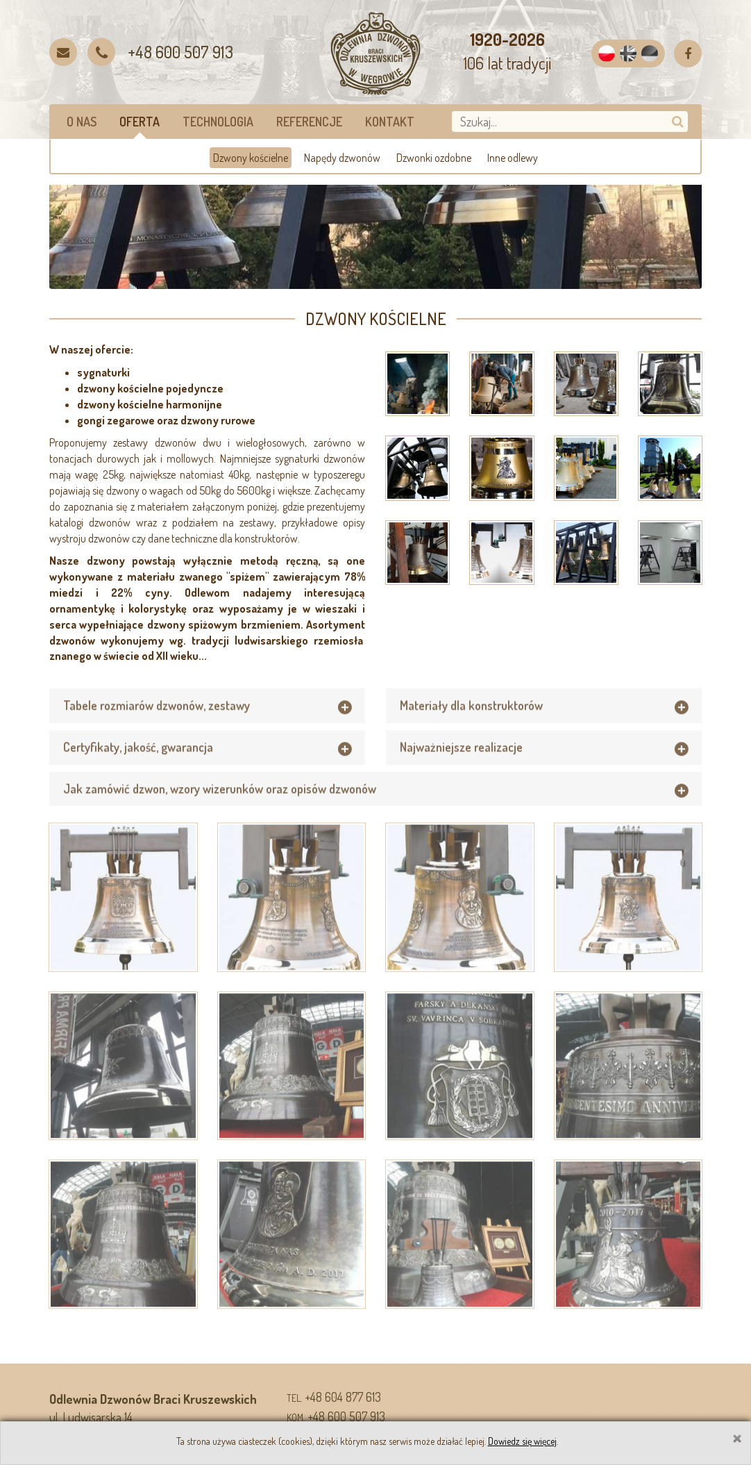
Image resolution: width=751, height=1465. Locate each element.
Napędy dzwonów (342, 158)
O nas (81, 121)
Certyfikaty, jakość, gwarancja (138, 770)
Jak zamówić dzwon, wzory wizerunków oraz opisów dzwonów (219, 812)
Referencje (309, 121)
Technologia (218, 121)
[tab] (207, 729)
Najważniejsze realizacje (461, 770)
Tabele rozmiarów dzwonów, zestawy (156, 728)
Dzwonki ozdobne (433, 158)
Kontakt (389, 121)
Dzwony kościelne (250, 158)
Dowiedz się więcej (522, 1441)
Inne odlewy (512, 158)
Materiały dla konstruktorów (471, 728)
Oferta (139, 121)
